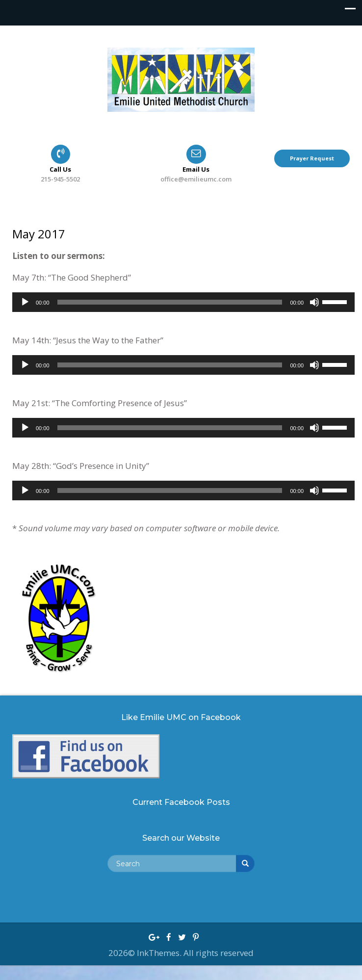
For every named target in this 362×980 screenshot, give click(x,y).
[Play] (25, 302)
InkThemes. (160, 952)
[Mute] (314, 302)
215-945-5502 (60, 179)
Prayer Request (312, 158)
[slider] (170, 302)
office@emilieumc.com (196, 179)
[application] (183, 302)
